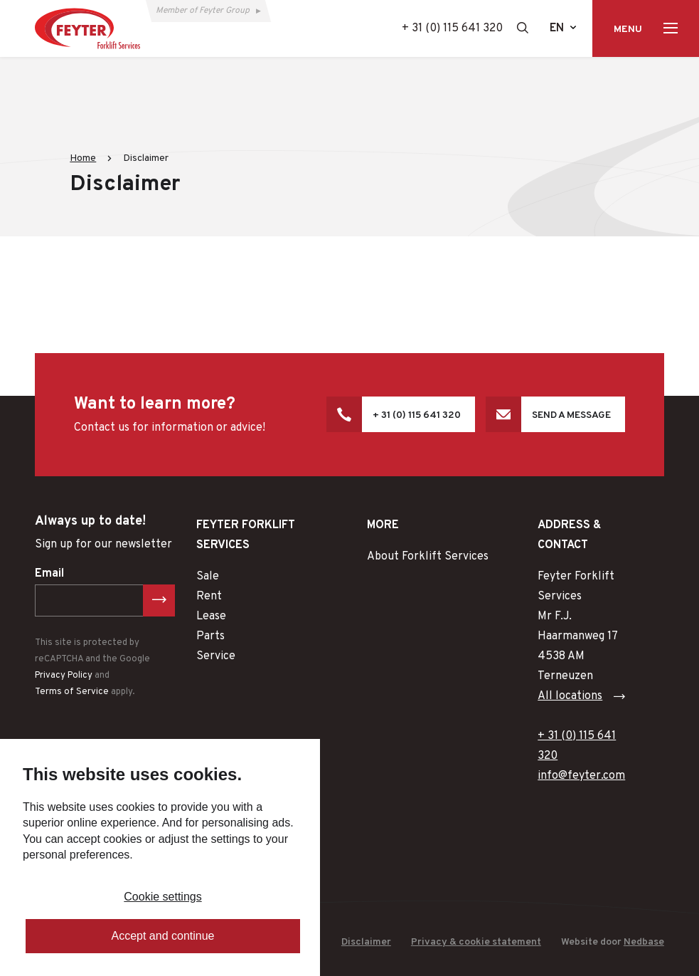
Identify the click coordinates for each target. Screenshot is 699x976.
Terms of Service (72, 692)
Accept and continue (163, 936)
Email (49, 574)
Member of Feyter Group (203, 10)
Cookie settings (162, 897)
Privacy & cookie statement (476, 942)
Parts (210, 636)
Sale (207, 577)
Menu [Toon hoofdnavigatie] (628, 29)
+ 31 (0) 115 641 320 (452, 28)
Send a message (571, 415)
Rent (209, 596)
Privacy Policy (63, 675)
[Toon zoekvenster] (522, 28)
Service (215, 656)
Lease (211, 616)
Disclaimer (366, 942)
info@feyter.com (581, 776)
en (557, 28)
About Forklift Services (428, 557)
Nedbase (644, 942)
